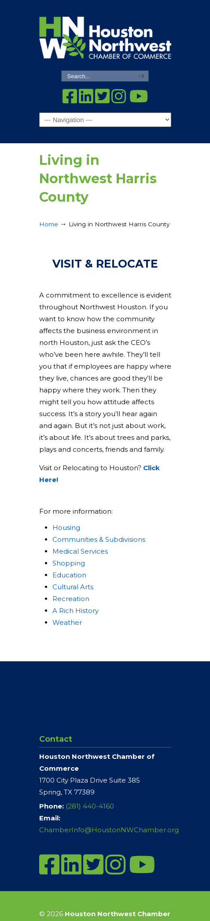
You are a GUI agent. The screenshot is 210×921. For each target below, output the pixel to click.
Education (69, 575)
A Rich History (75, 610)
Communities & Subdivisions (98, 539)
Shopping (68, 563)
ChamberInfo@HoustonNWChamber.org (109, 830)
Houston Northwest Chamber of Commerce (105, 36)
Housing (66, 527)
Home (48, 224)
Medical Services (80, 551)
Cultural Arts (72, 587)
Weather (67, 622)
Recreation (70, 599)
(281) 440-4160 (90, 806)
